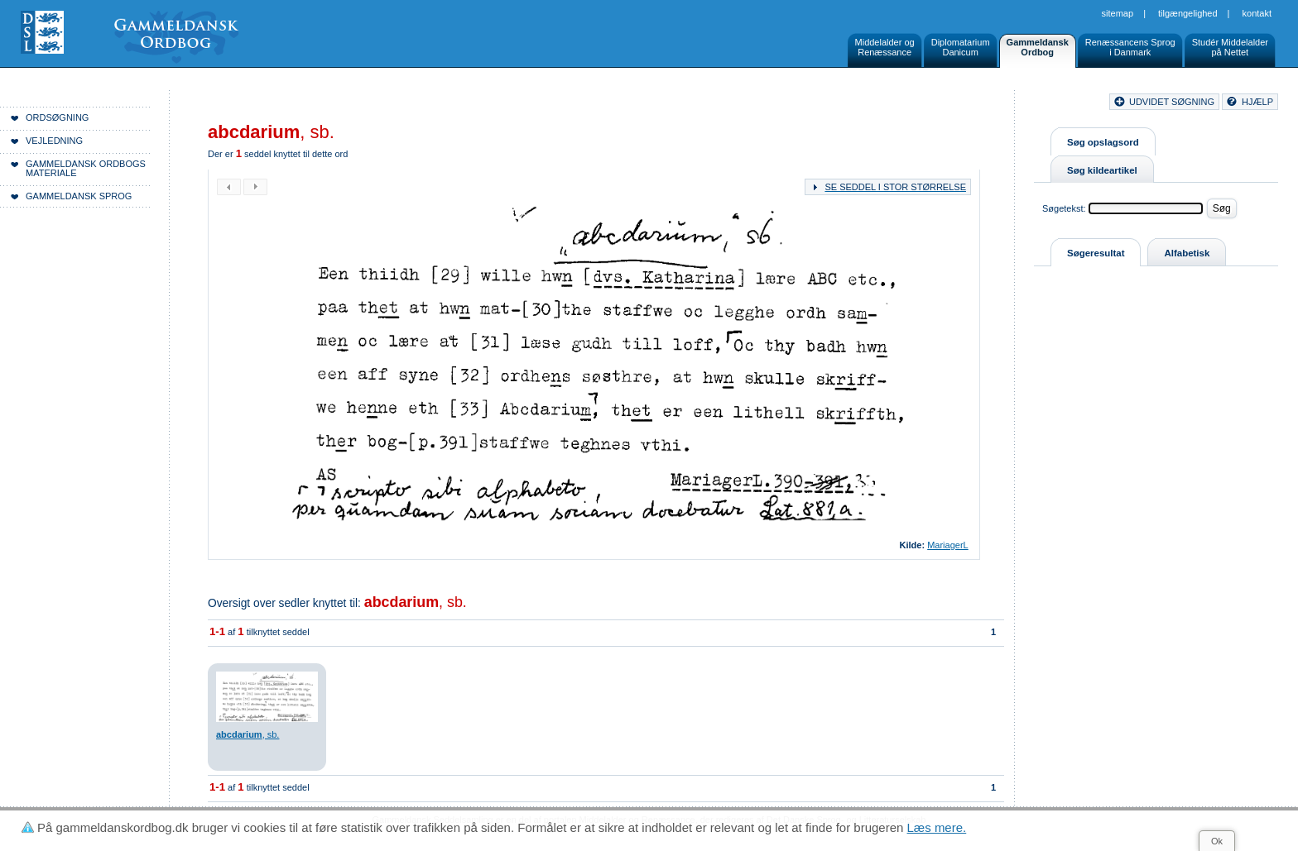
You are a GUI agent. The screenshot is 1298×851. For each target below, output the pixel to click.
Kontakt (1257, 13)
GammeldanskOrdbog (1038, 47)
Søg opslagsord (1103, 142)
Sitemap (1118, 13)
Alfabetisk (1186, 253)
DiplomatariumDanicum (960, 47)
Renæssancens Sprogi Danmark (1130, 47)
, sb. (415, 602)
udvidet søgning (1171, 102)
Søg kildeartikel (1102, 170)
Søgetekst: (1064, 208)
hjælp (1257, 102)
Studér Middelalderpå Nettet (1230, 47)
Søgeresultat (1095, 253)
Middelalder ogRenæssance (885, 47)
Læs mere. (937, 827)
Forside (254, 104)
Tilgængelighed (1188, 13)
